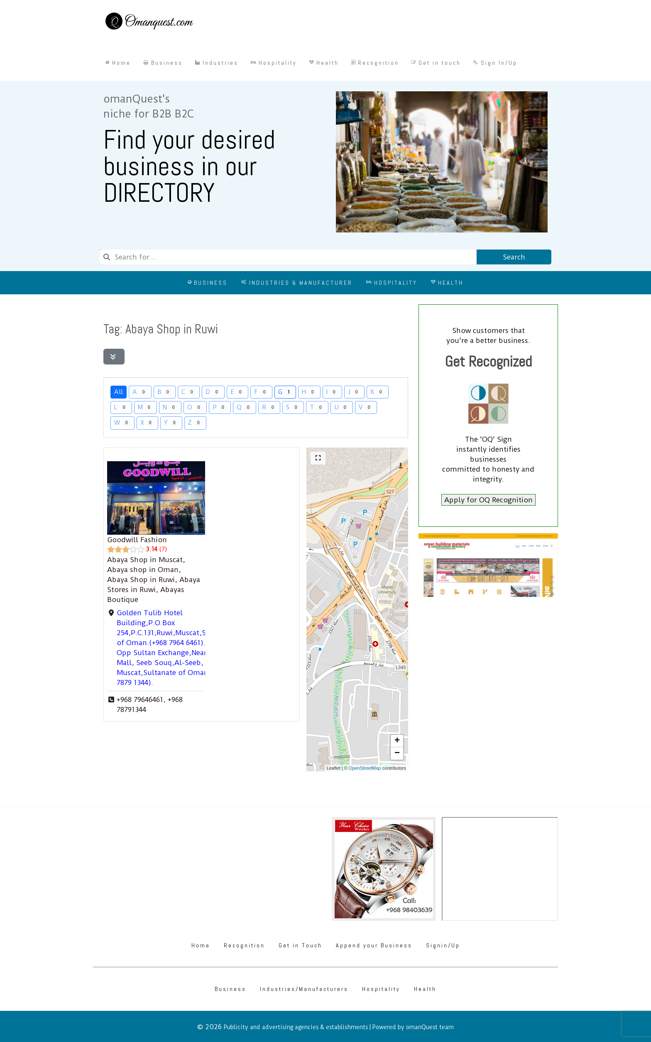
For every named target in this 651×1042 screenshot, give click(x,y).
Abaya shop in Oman (143, 569)
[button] (397, 741)
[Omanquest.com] (148, 22)
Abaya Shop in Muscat (145, 559)
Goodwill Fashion (137, 540)
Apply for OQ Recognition (488, 500)
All (118, 392)
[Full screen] (318, 458)
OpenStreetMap (365, 768)
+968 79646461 (140, 699)
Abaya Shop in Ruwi (141, 579)
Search (514, 257)
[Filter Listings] (114, 356)
